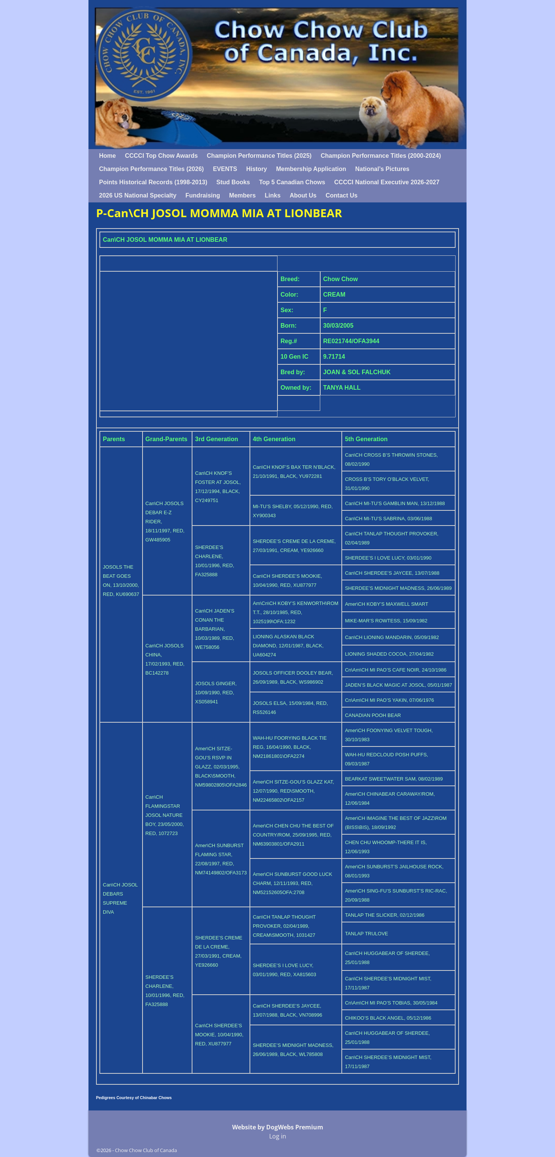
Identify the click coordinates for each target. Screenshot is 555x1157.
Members (242, 195)
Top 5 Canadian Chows (292, 182)
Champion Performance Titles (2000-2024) (381, 155)
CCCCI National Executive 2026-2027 (386, 182)
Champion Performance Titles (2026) (151, 169)
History (256, 169)
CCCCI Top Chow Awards (161, 155)
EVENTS (225, 169)
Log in (277, 1136)
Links (273, 195)
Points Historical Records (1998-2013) (153, 182)
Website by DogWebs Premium (277, 1127)
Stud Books (233, 182)
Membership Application (311, 169)
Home (107, 155)
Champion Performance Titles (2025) (259, 155)
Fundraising (203, 195)
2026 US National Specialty (138, 195)
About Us (303, 195)
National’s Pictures (382, 169)
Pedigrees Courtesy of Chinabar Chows (134, 1097)
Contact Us (341, 195)
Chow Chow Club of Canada (146, 1150)
